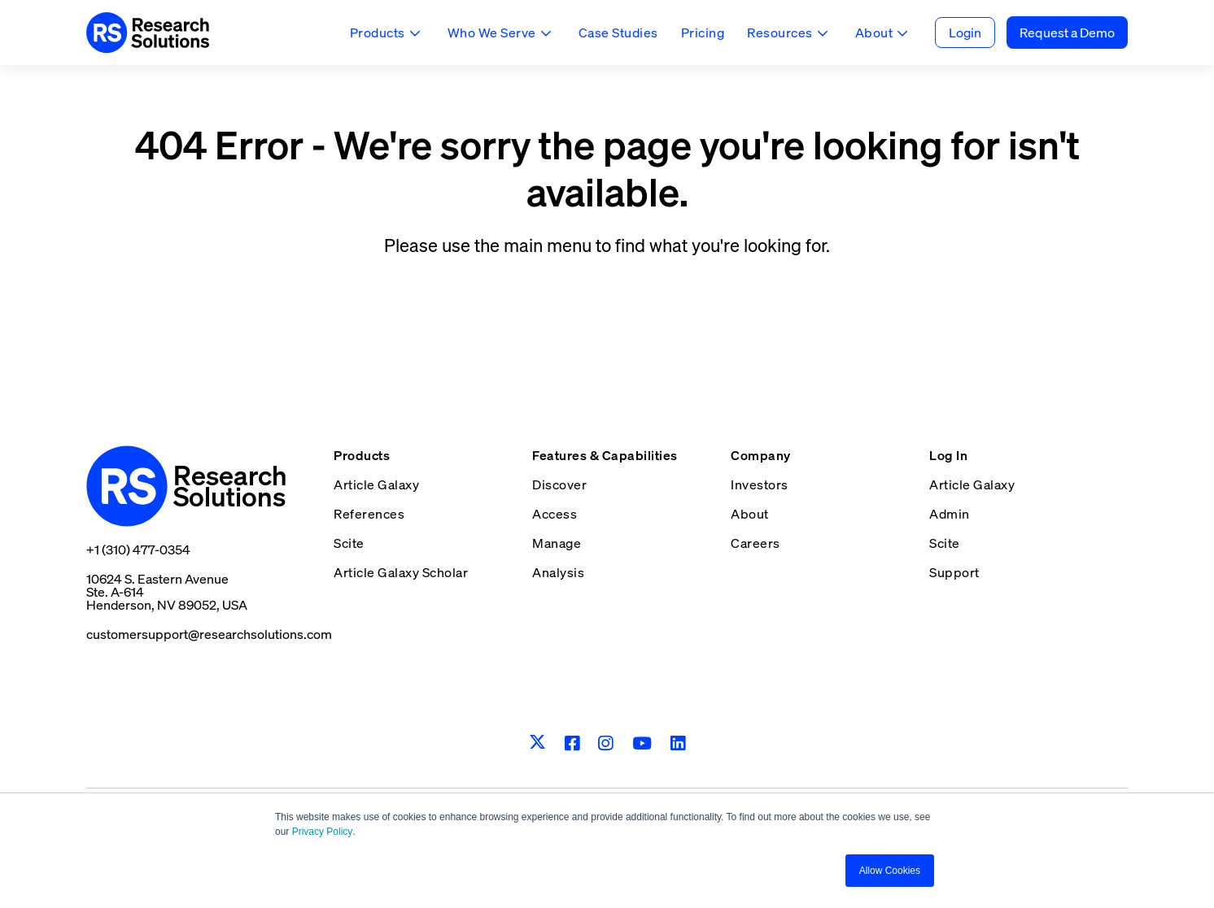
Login (965, 32)
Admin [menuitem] (949, 514)
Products (377, 32)
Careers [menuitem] (755, 543)
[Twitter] (537, 743)
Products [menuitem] (362, 455)
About (874, 32)
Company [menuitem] (761, 455)
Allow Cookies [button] (889, 870)
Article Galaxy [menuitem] (376, 484)
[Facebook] (572, 743)
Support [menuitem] (954, 572)
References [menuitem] (369, 514)
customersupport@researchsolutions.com (209, 634)
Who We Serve (492, 32)
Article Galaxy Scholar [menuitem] (401, 572)
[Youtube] (642, 743)
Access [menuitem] (554, 514)
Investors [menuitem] (759, 484)
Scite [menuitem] (349, 543)
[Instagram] (606, 743)
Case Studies (618, 32)
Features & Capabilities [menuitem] (605, 455)
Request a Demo (1067, 32)
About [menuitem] (750, 514)
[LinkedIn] (678, 743)
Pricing (703, 32)
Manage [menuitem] (556, 543)
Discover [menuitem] (559, 484)
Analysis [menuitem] (558, 572)
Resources (780, 32)
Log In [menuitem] (948, 455)
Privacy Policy (322, 832)
